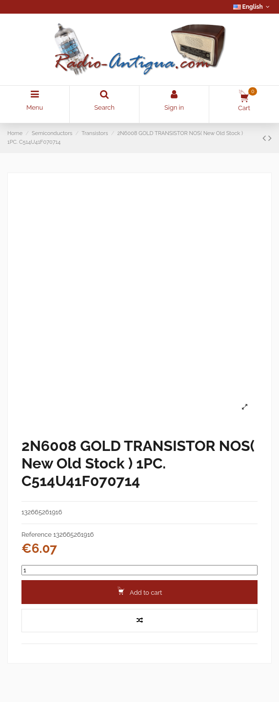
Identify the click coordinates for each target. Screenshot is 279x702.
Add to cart (139, 591)
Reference (36, 534)
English (252, 6)
